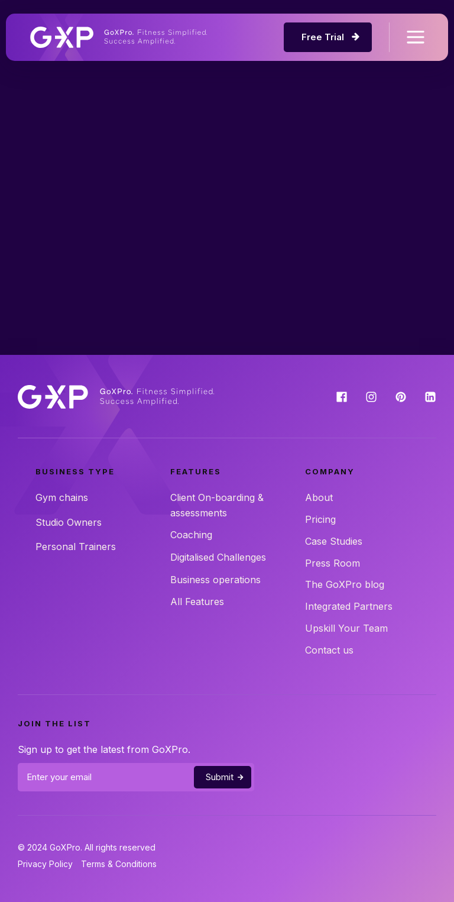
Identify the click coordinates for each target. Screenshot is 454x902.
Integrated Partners (349, 606)
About (319, 497)
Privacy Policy (45, 864)
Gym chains (61, 497)
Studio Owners (68, 522)
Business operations (215, 580)
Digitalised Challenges (218, 557)
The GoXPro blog (344, 584)
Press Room (332, 563)
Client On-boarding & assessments (217, 505)
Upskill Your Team (346, 628)
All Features (197, 601)
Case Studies (333, 541)
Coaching (191, 535)
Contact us (329, 650)
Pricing (320, 519)
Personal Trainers (75, 546)
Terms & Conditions (119, 864)
